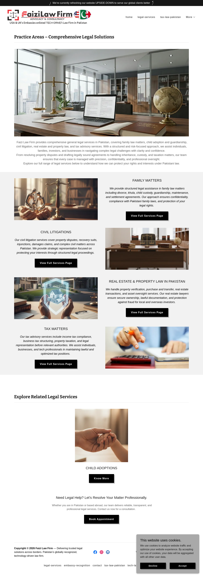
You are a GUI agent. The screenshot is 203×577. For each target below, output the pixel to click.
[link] (49, 16)
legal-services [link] (146, 17)
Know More (101, 478)
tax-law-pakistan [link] (170, 17)
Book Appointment (101, 519)
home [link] (129, 17)
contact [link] (97, 565)
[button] (191, 17)
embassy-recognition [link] (77, 565)
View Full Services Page (147, 215)
